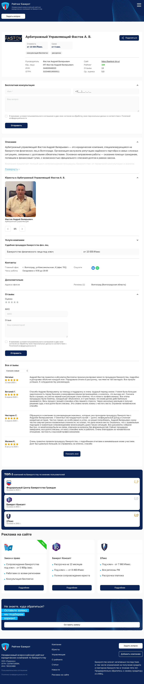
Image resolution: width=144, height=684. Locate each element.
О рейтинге (57, 659)
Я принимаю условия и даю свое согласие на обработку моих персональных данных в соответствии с (69, 117)
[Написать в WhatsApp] (97, 268)
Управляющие (58, 654)
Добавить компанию (131, 654)
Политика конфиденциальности (14, 675)
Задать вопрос (13, 16)
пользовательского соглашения (40, 116)
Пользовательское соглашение (14, 670)
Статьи (55, 665)
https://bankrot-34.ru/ (111, 61)
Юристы (56, 649)
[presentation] (8, 229)
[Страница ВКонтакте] (93, 268)
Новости (56, 670)
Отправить (16, 125)
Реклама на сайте (60, 675)
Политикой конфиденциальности (22, 346)
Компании (56, 644)
